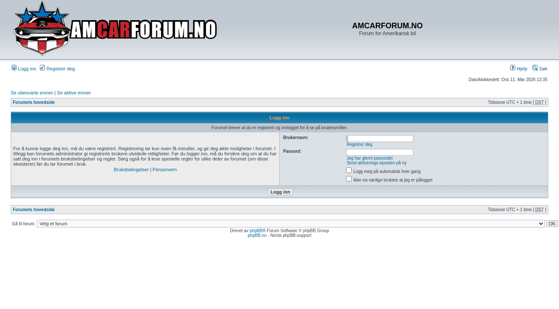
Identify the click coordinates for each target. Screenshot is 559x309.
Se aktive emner (74, 92)
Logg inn (24, 68)
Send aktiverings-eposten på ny (377, 163)
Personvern (164, 169)
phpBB (256, 230)
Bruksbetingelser (131, 169)
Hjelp (518, 68)
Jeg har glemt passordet (369, 158)
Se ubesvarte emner (32, 92)
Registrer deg (57, 68)
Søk (539, 68)
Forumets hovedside (34, 102)
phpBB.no (257, 235)
